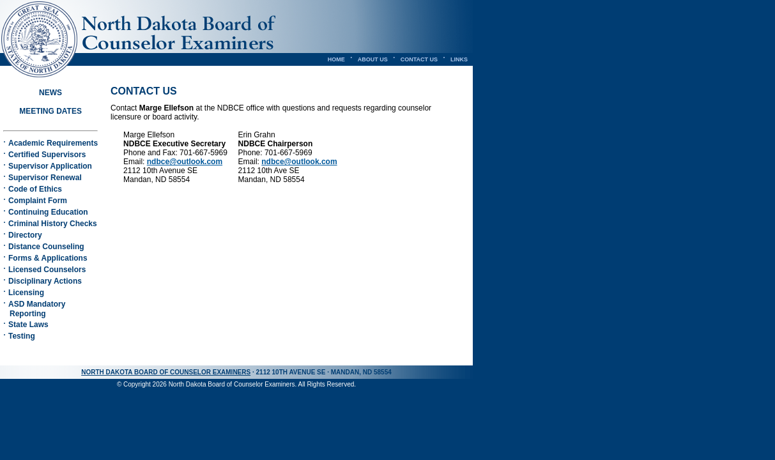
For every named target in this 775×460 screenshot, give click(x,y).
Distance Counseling (46, 246)
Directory (25, 235)
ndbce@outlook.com (184, 161)
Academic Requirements (53, 143)
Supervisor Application (50, 166)
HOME (336, 59)
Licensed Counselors (47, 269)
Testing (21, 336)
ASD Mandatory (34, 309)
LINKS (459, 59)
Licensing (26, 292)
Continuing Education (48, 212)
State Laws (28, 324)
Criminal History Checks (52, 223)
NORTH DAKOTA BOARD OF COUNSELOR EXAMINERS (165, 372)
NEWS (50, 92)
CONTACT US (419, 59)
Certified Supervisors (47, 154)
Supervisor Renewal (45, 177)
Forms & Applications (48, 258)
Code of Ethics (35, 189)
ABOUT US (373, 59)
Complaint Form (37, 200)
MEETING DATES (50, 111)
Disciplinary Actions (45, 281)
